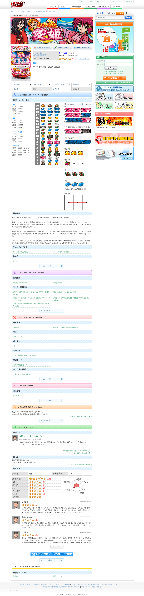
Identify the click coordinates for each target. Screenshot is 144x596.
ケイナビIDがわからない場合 (114, 71)
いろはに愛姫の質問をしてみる (80, 416)
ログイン (98, 1)
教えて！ (17, 89)
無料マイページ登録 (85, 1)
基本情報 (17, 85)
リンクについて (119, 584)
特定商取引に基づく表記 (96, 584)
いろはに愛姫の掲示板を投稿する (80, 465)
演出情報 (76, 85)
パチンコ (51, 584)
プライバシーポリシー (79, 584)
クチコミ (56, 89)
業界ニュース (57, 576)
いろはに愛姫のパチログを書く (80, 453)
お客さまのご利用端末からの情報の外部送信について (61, 587)
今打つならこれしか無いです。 (31, 436)
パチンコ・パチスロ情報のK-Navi (20, 11)
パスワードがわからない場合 (114, 73)
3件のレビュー (84, 59)
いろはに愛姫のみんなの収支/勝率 (40, 54)
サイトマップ (115, 1)
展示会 (15, 576)
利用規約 (67, 584)
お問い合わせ (127, 1)
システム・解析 (58, 85)
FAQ (106, 1)
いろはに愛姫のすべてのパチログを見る (77, 451)
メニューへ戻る (46, 266)
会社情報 (109, 584)
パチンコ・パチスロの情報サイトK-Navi (33, 584)
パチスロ (59, 584)
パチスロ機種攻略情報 (38, 11)
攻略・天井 (37, 85)
